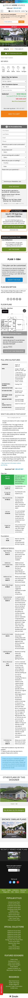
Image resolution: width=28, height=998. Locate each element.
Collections (15, 890)
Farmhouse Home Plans (14, 909)
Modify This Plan (14, 280)
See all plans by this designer (14, 810)
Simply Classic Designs (14, 965)
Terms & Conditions (15, 17)
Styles (9, 890)
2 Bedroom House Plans (14, 931)
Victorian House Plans (14, 920)
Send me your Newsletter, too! (12, 181)
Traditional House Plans (14, 916)
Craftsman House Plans (14, 905)
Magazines (6, 892)
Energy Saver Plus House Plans (14, 940)
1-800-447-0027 (14, 8)
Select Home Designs (14, 963)
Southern (11, 57)
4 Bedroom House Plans (14, 934)
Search (4, 890)
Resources (23, 890)
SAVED (11, 11)
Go (18, 870)
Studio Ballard (14, 966)
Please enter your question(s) (10, 169)
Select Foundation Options (10, 84)
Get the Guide (14, 249)
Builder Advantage (14, 983)
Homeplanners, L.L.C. (14, 961)
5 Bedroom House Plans (14, 936)
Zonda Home (14, 988)
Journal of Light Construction (14, 986)
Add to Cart (14, 114)
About (17, 892)
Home (2, 57)
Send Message (14, 186)
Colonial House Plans (14, 902)
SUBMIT (21, 22)
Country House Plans (14, 904)
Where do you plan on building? (11, 160)
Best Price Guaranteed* (19, 101)
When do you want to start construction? (13, 144)
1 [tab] (13, 47)
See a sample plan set (14, 417)
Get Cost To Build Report (14, 227)
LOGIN (23, 11)
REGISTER (17, 11)
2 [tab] (15, 47)
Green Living (14, 959)
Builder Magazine (14, 984)
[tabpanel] (14, 37)
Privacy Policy (21, 203)
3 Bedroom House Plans (14, 932)
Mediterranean (14, 911)
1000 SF (14, 945)
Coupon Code (1, 989)
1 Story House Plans (14, 947)
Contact (22, 892)
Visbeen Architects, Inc (14, 968)
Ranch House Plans (14, 914)
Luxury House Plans (14, 941)
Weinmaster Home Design (14, 970)
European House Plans (14, 907)
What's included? (6, 79)
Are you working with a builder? (11, 155)
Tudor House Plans (14, 918)
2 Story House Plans (14, 948)
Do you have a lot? (7, 150)
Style (6, 57)
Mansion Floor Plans (14, 943)
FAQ (12, 892)
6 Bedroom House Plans (14, 938)
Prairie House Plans (14, 913)
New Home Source (14, 981)
